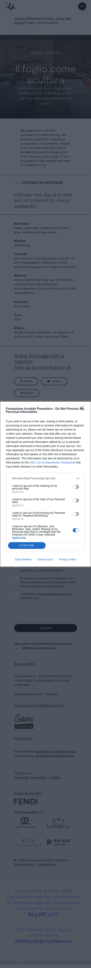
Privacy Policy (67, 559)
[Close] (83, 409)
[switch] (76, 487)
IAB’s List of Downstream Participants (52, 462)
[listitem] (45, 478)
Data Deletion (23, 559)
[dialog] (45, 484)
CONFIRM (26, 545)
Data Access (45, 559)
